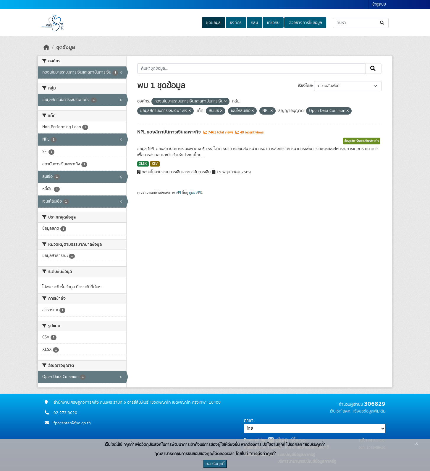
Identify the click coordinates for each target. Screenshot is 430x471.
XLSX (143, 164)
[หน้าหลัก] (46, 47)
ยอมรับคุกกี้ (215, 464)
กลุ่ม (254, 23)
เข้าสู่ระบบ (378, 4)
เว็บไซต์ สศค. (340, 411)
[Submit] (382, 23)
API (178, 192)
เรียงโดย (305, 86)
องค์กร (236, 23)
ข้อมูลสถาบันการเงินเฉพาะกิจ (361, 141)
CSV (155, 164)
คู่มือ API (195, 192)
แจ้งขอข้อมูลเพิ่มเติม (369, 411)
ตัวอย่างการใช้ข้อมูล (305, 23)
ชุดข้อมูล (213, 23)
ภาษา (248, 420)
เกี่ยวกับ (273, 23)
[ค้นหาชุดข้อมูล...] (361, 23)
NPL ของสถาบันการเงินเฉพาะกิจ (169, 132)
